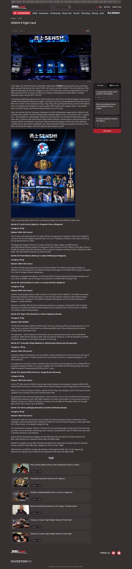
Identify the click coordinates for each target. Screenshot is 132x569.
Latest (100, 85)
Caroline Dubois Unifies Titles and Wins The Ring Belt (106, 93)
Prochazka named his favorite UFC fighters (47, 478)
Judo (102, 13)
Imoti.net (83, 1)
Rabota (89, 1)
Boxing (95, 13)
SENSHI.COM (116, 7)
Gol (46, 1)
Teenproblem (68, 1)
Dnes (24, 1)
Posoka (110, 1)
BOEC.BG (107, 7)
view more (107, 131)
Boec (115, 1)
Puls (62, 1)
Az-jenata (56, 1)
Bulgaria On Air (39, 1)
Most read (114, 85)
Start (105, 1)
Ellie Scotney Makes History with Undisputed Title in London (106, 106)
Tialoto (50, 1)
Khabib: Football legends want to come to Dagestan (51, 492)
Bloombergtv (30, 1)
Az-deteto (95, 1)
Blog (101, 1)
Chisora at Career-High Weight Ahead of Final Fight (51, 520)
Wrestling (85, 13)
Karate (76, 13)
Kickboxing (55, 13)
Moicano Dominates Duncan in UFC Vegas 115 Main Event (53, 506)
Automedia (76, 1)
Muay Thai (67, 13)
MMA (35, 13)
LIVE (99, 7)
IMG (13, 1)
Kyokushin (43, 13)
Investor (19, 1)
